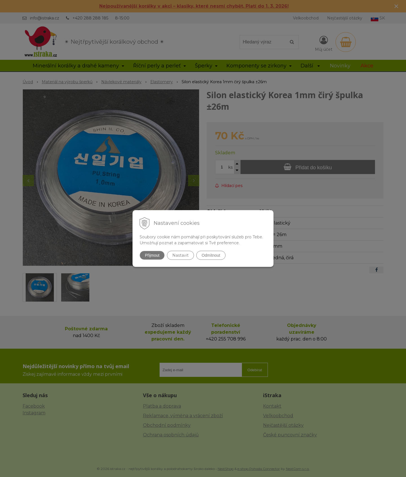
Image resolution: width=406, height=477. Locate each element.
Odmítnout (211, 255)
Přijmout (152, 255)
